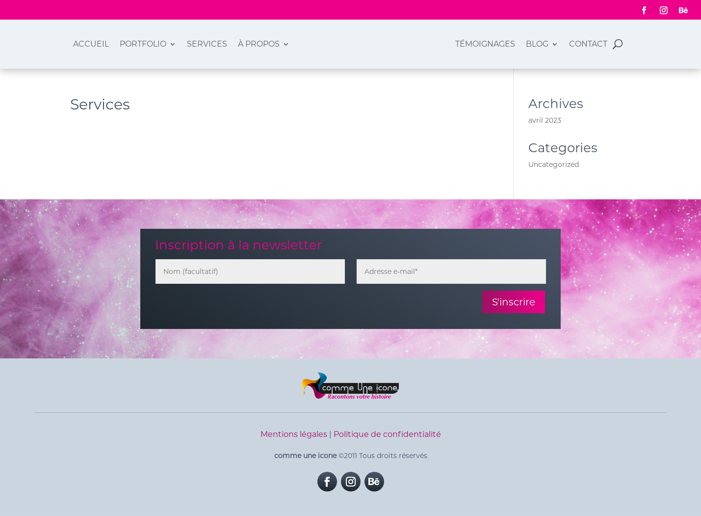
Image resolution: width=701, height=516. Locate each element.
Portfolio (143, 44)
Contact (588, 44)
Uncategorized (553, 164)
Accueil (91, 44)
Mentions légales (293, 434)
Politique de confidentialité (387, 434)
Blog (537, 44)
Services (207, 44)
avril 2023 (544, 120)
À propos (259, 44)
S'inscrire (513, 302)
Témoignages (485, 44)
